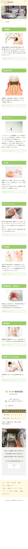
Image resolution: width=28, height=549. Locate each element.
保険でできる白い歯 (8, 535)
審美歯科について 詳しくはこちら (11, 370)
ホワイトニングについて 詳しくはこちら (11, 248)
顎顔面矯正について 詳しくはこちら (11, 333)
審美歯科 (15, 533)
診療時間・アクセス (16, 521)
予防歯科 (17, 530)
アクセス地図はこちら (14, 501)
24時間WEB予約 (16, 438)
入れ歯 (15, 527)
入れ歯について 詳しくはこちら (11, 202)
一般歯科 (5, 524)
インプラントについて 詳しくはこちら (11, 158)
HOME (5, 516)
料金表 (5, 521)
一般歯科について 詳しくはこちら (11, 60)
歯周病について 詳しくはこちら (11, 110)
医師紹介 (13, 516)
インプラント (6, 527)
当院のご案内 (6, 519)
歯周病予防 (14, 524)
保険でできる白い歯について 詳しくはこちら (11, 409)
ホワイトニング (7, 530)
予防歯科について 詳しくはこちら (11, 291)
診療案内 (16, 519)
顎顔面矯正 (6, 533)
